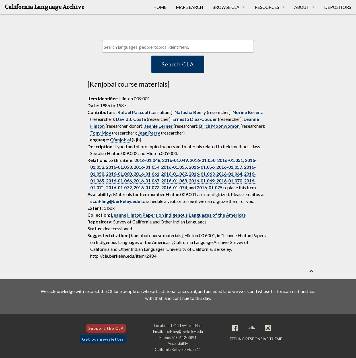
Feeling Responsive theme (256, 339)
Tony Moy (100, 132)
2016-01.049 (175, 160)
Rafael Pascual (133, 112)
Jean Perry (149, 132)
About (301, 7)
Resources (267, 7)
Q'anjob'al (120, 139)
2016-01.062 (174, 173)
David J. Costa (131, 119)
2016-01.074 (174, 187)
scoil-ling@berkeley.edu (115, 201)
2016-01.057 (229, 167)
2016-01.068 (174, 180)
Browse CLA (225, 7)
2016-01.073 (146, 187)
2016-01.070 (229, 180)
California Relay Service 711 (178, 349)
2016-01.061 (146, 173)
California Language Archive (44, 7)
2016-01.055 (174, 167)
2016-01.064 (229, 173)
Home (159, 7)
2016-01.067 (146, 180)
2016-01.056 (202, 167)
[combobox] (178, 46)
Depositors (337, 7)
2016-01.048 (147, 160)
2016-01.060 (119, 173)
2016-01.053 (119, 167)
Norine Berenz (247, 112)
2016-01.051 (230, 160)
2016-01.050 (202, 160)
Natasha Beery (190, 112)
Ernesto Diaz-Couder (194, 119)
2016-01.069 (202, 180)
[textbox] (179, 47)
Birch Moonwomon (219, 126)
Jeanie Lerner (158, 126)
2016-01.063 (202, 173)
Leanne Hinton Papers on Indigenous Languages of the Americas (178, 214)
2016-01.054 (146, 167)
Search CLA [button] (178, 64)
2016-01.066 (119, 180)
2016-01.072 (119, 187)
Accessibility (178, 343)
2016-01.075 (210, 187)
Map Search (189, 7)
